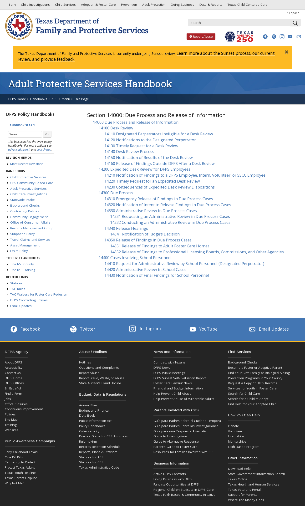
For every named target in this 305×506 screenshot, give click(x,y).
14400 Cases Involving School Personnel (135, 257)
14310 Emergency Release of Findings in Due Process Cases (158, 198)
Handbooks (38, 99)
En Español (292, 13)
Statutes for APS (91, 457)
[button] (265, 37)
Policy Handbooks (92, 426)
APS (54, 99)
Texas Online (238, 479)
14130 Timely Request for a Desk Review (141, 145)
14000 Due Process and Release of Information (135, 122)
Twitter (82, 329)
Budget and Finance (94, 410)
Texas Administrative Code (99, 467)
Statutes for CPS (91, 462)
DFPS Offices (14, 383)
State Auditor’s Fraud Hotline (100, 383)
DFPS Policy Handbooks (30, 114)
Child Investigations (35, 5)
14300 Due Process (116, 192)
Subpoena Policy (22, 234)
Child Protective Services (28, 177)
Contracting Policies (24, 211)
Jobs (8, 399)
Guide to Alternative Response (176, 441)
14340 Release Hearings (126, 228)
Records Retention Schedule (100, 447)
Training (11, 425)
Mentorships (237, 441)
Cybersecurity (89, 431)
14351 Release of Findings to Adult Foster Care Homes (159, 246)
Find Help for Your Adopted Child (252, 404)
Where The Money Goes (246, 500)
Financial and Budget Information (178, 388)
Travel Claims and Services (30, 239)
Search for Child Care (244, 393)
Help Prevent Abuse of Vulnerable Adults (183, 399)
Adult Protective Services (28, 188)
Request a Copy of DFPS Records (252, 383)
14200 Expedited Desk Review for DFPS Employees (144, 169)
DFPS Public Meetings (169, 373)
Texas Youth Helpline (20, 472)
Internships (236, 436)
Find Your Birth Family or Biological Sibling (259, 373)
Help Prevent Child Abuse (172, 393)
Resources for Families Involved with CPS (183, 452)
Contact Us (13, 373)
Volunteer (235, 431)
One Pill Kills (14, 457)
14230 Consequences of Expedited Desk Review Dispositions (159, 187)
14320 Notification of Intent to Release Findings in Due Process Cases (167, 204)
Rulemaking (88, 441)
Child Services (65, 5)
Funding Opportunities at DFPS (176, 484)
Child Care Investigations (28, 194)
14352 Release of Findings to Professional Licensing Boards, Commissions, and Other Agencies (197, 252)
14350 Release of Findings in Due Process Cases (148, 240)
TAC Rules (17, 289)
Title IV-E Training (22, 270)
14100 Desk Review (116, 128)
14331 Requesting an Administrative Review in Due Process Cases (170, 216)
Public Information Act (95, 421)
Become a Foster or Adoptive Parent (255, 367)
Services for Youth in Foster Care (252, 388)
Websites (11, 430)
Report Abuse (200, 36)
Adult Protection (153, 5)
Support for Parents (242, 494)
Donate (233, 426)
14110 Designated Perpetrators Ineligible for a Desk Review (158, 134)
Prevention (128, 5)
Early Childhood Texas (21, 452)
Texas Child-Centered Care (247, 5)
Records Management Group (31, 228)
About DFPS (13, 362)
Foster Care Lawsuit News (172, 383)
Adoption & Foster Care (98, 5)
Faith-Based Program (243, 447)
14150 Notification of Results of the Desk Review (148, 157)
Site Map (11, 419)
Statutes (16, 283)
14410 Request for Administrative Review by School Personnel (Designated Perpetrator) (184, 263)
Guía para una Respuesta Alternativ (180, 431)
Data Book (87, 415)
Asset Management (25, 245)
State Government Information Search (256, 474)
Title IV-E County (22, 264)
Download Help (239, 468)
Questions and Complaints (99, 367)
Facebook (25, 329)
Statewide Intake (22, 200)
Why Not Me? (14, 483)
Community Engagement (29, 217)
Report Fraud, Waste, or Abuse (101, 378)
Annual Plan (88, 405)
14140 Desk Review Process (129, 151)
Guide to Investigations (170, 436)
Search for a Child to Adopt (248, 399)
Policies (10, 414)
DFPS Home (17, 99)
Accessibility (13, 367)
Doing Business (182, 5)
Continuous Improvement (24, 409)
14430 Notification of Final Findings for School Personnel (156, 275)
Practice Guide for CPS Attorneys (103, 436)
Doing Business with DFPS (172, 479)
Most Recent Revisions (26, 164)
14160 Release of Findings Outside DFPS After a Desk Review (159, 163)
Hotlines (85, 362)
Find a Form (13, 393)
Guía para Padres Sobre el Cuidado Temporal (187, 421)
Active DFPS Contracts (169, 474)
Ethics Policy (19, 251)
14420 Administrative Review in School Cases (145, 269)
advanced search (19, 149)
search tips (44, 149)
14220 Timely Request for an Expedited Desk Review (152, 181)
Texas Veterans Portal (244, 489)
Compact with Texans (169, 362)
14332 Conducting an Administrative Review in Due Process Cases (170, 222)
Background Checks (25, 205)
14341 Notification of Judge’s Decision (145, 234)
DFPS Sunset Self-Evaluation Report (179, 378)
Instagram (145, 328)
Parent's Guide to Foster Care (175, 447)
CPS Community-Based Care (31, 183)
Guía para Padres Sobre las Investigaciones (186, 426)
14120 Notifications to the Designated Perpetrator (150, 140)
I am (11, 5)
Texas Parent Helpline (21, 478)
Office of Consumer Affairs (30, 222)
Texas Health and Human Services (253, 484)
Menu (66, 99)
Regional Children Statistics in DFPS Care (183, 489)
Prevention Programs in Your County (255, 378)
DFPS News (161, 367)
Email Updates (21, 306)
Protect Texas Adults (20, 467)
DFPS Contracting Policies (29, 300)
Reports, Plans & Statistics (98, 452)
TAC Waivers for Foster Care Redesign (38, 294)
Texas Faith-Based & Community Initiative (184, 494)
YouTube (203, 329)
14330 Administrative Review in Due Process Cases (150, 210)
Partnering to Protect (20, 462)
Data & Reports (210, 5)
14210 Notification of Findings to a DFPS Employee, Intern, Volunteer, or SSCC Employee (184, 175)
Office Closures (16, 404)
